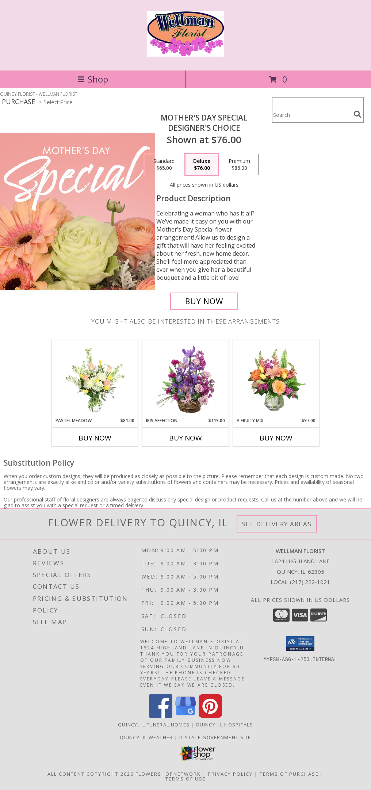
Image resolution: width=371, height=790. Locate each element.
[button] (300, 643)
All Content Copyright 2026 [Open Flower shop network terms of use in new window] (90, 774)
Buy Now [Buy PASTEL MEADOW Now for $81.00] (95, 438)
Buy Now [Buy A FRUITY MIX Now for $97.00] (276, 438)
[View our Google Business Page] (185, 715)
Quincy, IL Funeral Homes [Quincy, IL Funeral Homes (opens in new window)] (154, 724)
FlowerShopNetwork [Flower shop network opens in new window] (168, 774)
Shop (92, 79)
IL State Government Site (215, 737)
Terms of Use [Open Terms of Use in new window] (185, 778)
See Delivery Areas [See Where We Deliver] (277, 524)
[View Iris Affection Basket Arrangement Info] (185, 379)
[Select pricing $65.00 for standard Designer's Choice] (164, 164)
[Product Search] (311, 114)
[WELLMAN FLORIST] (185, 53)
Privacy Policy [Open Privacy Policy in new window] (230, 774)
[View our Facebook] (160, 715)
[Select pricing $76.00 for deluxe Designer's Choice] (202, 164)
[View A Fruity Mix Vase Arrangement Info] (276, 379)
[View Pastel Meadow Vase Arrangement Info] (95, 379)
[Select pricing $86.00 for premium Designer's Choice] (239, 164)
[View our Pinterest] (210, 715)
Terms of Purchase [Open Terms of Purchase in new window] (289, 774)
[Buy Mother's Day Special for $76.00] (204, 301)
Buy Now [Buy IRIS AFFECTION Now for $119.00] (185, 438)
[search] (357, 114)
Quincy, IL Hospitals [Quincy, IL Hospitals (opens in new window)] (224, 724)
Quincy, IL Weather (146, 737)
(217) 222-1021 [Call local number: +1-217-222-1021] (310, 581)
